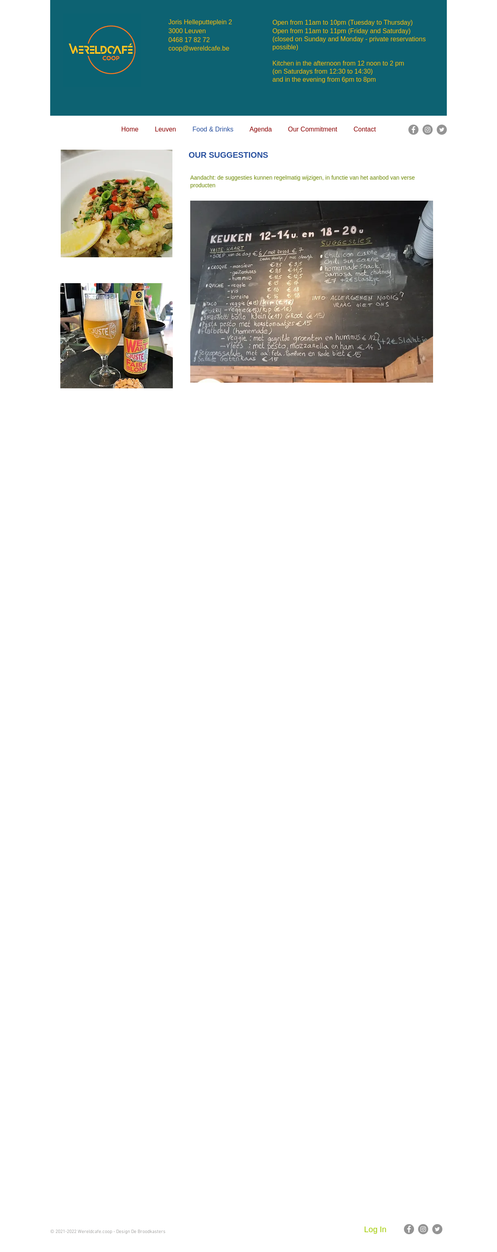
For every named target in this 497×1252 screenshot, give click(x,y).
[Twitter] (442, 130)
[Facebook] (413, 130)
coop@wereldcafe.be (198, 48)
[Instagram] (428, 130)
